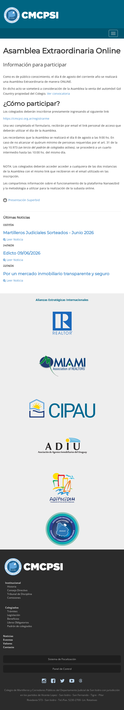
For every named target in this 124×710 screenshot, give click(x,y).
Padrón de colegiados (19, 626)
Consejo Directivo (17, 590)
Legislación (13, 615)
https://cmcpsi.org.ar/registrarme (26, 118)
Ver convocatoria (58, 94)
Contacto (8, 647)
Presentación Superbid (24, 200)
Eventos (8, 640)
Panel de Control (62, 669)
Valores (7, 643)
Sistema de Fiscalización (62, 659)
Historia (11, 586)
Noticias (8, 636)
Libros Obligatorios (18, 622)
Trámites (12, 611)
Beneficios (13, 618)
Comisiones (14, 597)
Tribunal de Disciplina (19, 594)
